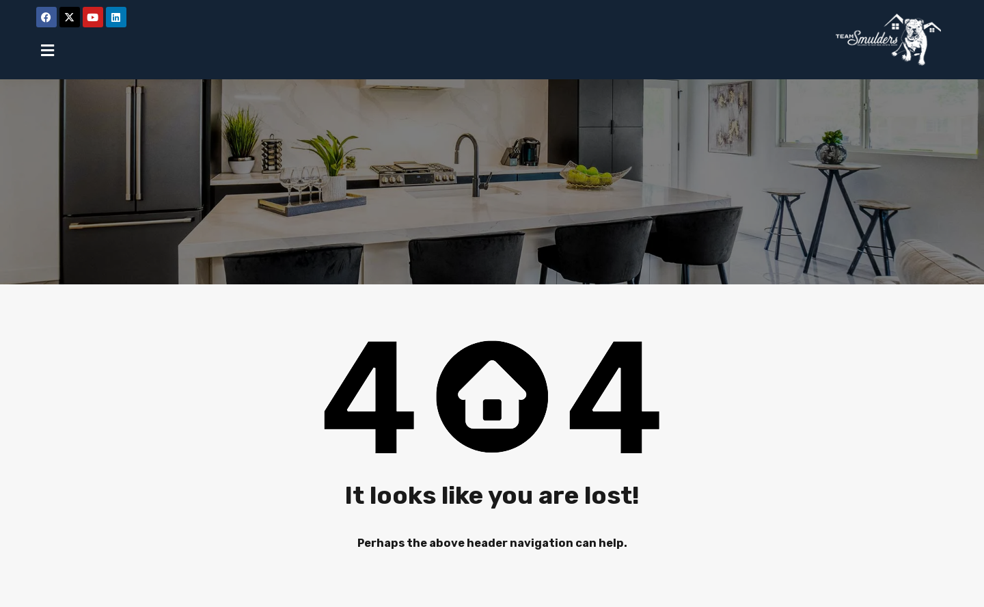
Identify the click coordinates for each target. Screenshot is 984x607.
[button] (47, 50)
